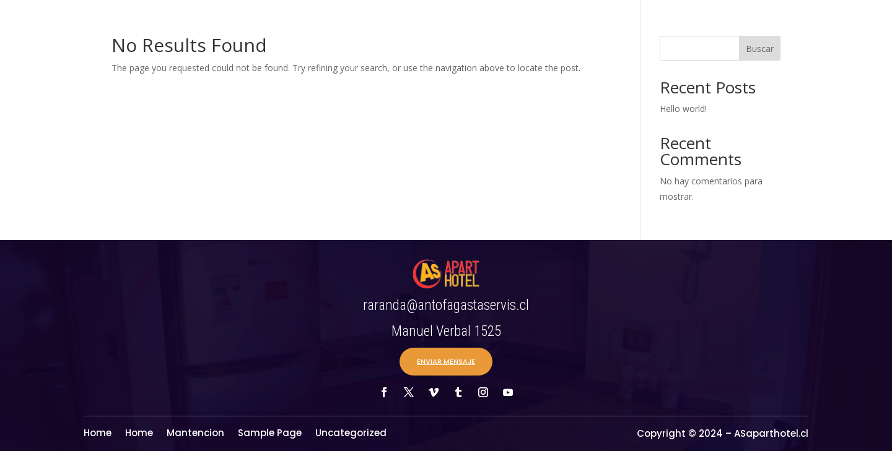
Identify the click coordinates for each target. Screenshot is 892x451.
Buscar (760, 48)
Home (98, 434)
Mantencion (195, 434)
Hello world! (683, 108)
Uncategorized (351, 434)
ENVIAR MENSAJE (446, 361)
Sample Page (270, 434)
